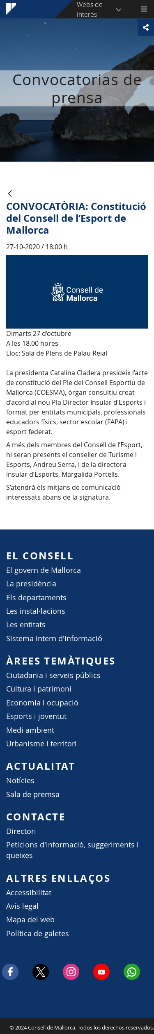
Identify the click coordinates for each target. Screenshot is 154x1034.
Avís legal (22, 906)
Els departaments (36, 597)
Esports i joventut (36, 716)
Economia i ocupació (42, 702)
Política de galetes (37, 933)
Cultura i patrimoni (38, 689)
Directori (21, 831)
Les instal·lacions (35, 611)
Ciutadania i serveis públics (53, 675)
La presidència (31, 583)
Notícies (20, 780)
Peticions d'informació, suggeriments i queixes (72, 850)
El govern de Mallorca (43, 570)
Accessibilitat (28, 892)
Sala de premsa (33, 794)
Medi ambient (30, 730)
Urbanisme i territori (41, 743)
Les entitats (26, 624)
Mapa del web (30, 919)
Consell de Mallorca (4, 1025)
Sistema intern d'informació (54, 638)
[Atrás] (10, 194)
